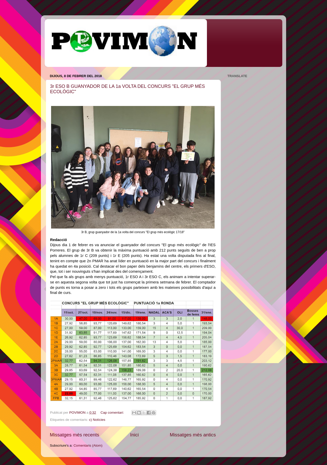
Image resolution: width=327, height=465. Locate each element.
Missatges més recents (74, 434)
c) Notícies (97, 420)
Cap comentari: (112, 412)
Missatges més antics (193, 434)
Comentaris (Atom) (88, 445)
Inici (134, 434)
